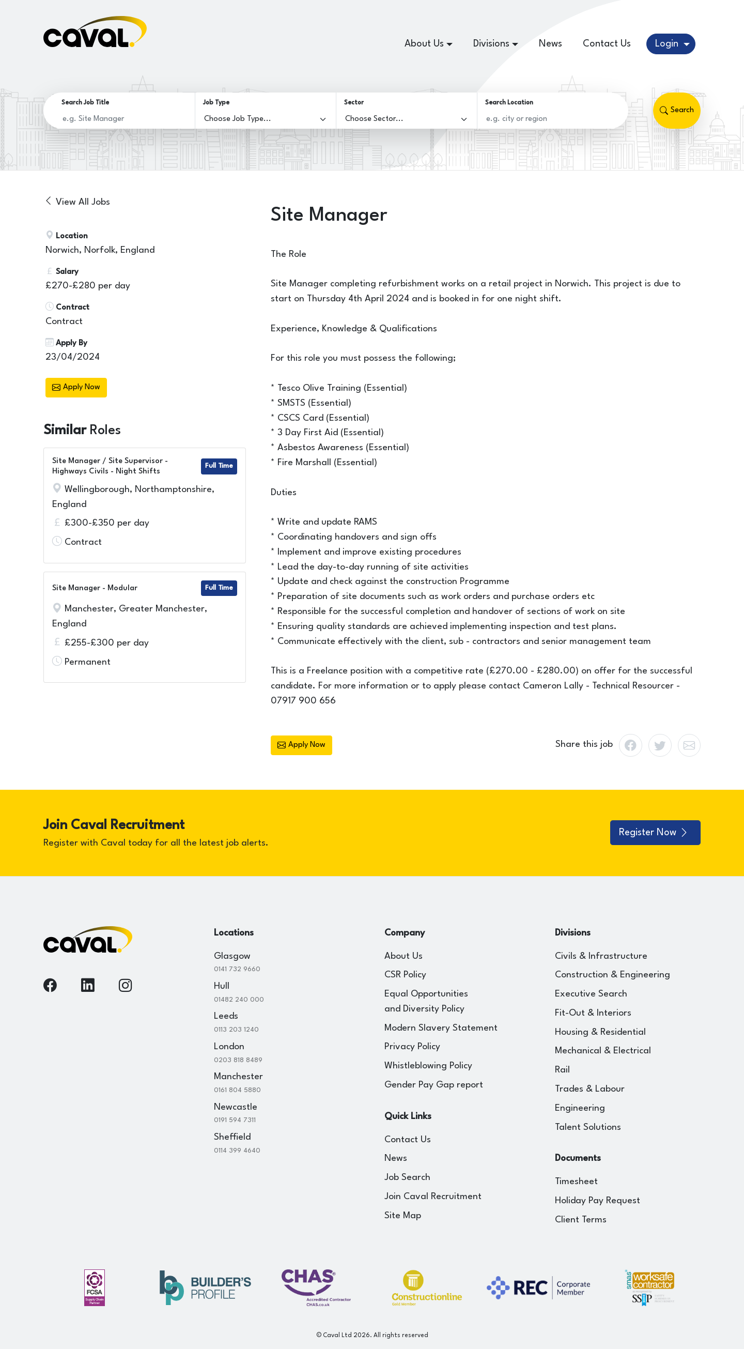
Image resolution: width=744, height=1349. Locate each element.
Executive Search (591, 994)
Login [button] (668, 44)
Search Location (509, 103)
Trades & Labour (590, 1089)
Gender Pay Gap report (433, 1085)
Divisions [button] (491, 44)
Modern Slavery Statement (441, 1028)
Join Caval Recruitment (433, 1196)
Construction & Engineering (612, 975)
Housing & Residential (600, 1032)
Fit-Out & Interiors (593, 1013)
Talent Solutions (588, 1127)
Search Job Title (85, 103)
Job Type (216, 103)
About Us (403, 956)
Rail (562, 1070)
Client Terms (581, 1220)
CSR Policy (405, 975)
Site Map (402, 1216)
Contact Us (607, 44)
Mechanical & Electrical (603, 1051)
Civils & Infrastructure (601, 956)
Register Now (654, 832)
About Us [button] (424, 44)
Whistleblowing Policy (428, 1066)
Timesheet (576, 1181)
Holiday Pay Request (597, 1201)
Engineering (580, 1108)
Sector (354, 103)
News (550, 44)
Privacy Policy (412, 1047)
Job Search (407, 1177)
